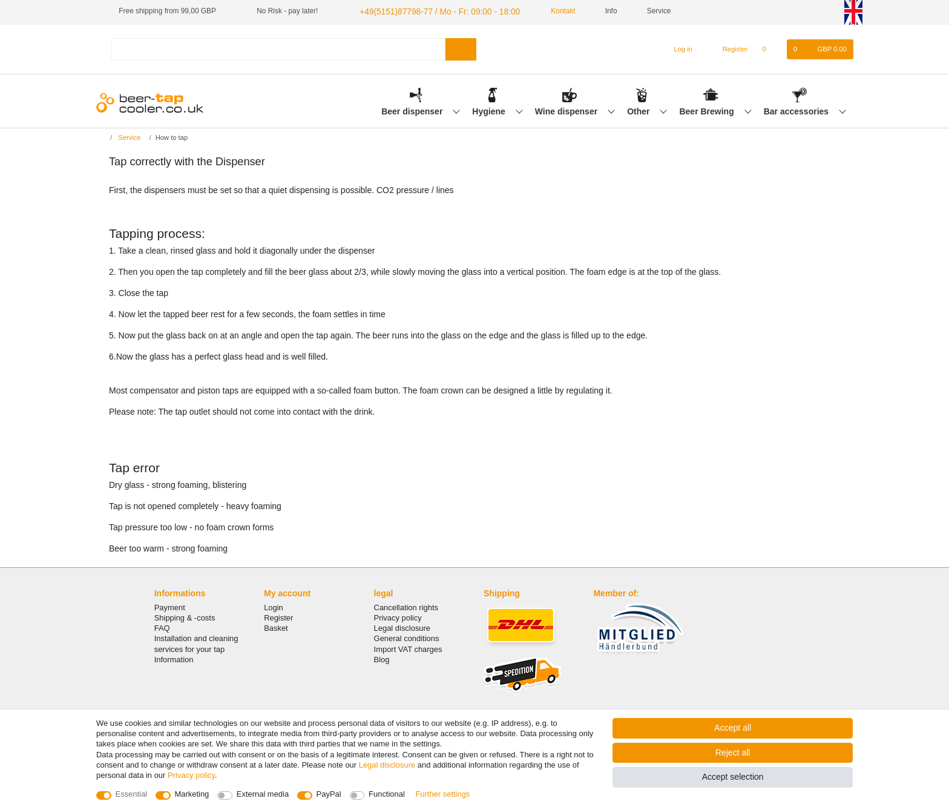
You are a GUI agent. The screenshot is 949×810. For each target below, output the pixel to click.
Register (278, 616)
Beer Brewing (707, 109)
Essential (132, 793)
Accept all (732, 728)
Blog (382, 657)
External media (263, 793)
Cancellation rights (406, 605)
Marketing (192, 793)
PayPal (329, 793)
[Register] (728, 48)
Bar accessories (797, 109)
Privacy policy (398, 616)
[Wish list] (771, 48)
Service (128, 135)
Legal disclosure (402, 626)
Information (174, 657)
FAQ (162, 626)
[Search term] (278, 47)
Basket (276, 626)
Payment (169, 605)
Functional (387, 793)
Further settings (442, 793)
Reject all (732, 752)
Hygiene (489, 109)
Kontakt (543, 11)
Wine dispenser (567, 109)
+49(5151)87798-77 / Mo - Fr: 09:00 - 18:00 (427, 11)
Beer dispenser (413, 109)
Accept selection (733, 777)
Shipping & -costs (184, 616)
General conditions (406, 637)
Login (273, 605)
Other (639, 109)
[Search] (460, 47)
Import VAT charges (408, 647)
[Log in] (677, 48)
